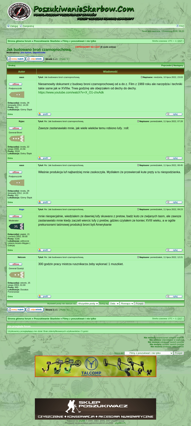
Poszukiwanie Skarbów (47, 41)
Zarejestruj (27, 26)
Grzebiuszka (39, 52)
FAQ (180, 26)
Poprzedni (166, 65)
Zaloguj (12, 26)
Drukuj (11, 65)
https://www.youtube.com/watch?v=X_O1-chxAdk (71, 92)
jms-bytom (26, 52)
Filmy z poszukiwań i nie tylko (79, 41)
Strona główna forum (19, 41)
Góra (10, 114)
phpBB (82, 421)
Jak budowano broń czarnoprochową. (39, 49)
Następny (178, 65)
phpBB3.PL (120, 423)
